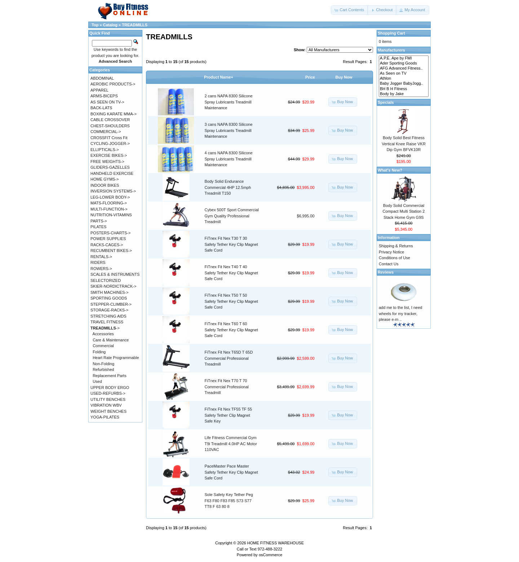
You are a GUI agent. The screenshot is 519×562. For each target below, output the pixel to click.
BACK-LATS (101, 108)
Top (95, 25)
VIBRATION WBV (106, 405)
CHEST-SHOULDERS (110, 126)
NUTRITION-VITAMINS (111, 215)
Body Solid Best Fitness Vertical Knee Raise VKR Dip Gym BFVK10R (404, 144)
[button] (349, 10)
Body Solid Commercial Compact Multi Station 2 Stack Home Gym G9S (404, 211)
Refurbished (103, 369)
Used (97, 381)
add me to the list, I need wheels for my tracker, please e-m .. (400, 313)
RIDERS (98, 262)
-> (105, 328)
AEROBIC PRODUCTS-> (112, 84)
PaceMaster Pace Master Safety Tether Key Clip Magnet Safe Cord (231, 472)
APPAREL (99, 90)
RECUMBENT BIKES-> (111, 250)
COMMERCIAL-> (105, 131)
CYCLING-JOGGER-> (110, 143)
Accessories (103, 334)
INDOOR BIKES (104, 185)
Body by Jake (403, 94)
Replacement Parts (110, 375)
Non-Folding (103, 364)
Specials (386, 102)
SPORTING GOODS (108, 298)
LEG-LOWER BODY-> (110, 197)
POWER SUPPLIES (108, 238)
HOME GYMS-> (104, 179)
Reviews (386, 272)
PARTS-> (98, 221)
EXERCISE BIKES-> (108, 155)
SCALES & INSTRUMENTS (114, 274)
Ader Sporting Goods (403, 63)
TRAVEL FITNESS (106, 322)
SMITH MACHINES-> (109, 292)
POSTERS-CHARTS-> (110, 233)
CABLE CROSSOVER (110, 120)
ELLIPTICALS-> (104, 149)
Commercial (103, 346)
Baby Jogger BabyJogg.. (403, 83)
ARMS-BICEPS (104, 96)
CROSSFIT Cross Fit (108, 138)
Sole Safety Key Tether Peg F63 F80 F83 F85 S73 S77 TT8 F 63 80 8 (229, 500)
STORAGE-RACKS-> (109, 310)
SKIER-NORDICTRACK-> (113, 286)
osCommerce (270, 555)
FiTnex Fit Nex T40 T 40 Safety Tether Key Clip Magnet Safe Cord (231, 273)
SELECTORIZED (105, 280)
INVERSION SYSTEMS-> (113, 191)
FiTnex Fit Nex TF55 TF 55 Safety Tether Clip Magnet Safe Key (228, 415)
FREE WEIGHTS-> (107, 161)
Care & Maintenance (111, 340)
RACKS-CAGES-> (106, 245)
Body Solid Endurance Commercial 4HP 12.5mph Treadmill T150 (228, 187)
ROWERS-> (101, 268)
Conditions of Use (394, 258)
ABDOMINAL (102, 78)
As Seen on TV (403, 73)
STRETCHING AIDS (108, 316)
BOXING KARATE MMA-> (113, 114)
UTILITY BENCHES (107, 399)
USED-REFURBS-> (107, 393)
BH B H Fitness (403, 89)
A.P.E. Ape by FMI (403, 58)
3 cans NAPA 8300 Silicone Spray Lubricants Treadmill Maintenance (229, 130)
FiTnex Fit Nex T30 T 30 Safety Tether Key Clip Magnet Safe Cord (231, 244)
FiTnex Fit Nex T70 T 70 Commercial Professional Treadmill (227, 387)
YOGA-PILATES (104, 417)
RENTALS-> (101, 257)
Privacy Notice (391, 252)
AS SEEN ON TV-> (107, 102)
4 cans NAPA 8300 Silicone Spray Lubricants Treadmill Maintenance (229, 159)
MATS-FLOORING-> (108, 203)
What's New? (390, 170)
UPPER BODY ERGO (109, 387)
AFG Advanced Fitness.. (403, 68)
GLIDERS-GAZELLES (110, 167)
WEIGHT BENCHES (108, 411)
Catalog (110, 25)
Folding (99, 352)
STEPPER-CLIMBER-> (111, 304)
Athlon (403, 78)
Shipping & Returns (396, 246)
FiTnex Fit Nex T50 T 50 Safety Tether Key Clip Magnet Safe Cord (231, 301)
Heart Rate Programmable (116, 357)
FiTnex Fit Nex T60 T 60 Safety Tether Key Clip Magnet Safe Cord (231, 330)
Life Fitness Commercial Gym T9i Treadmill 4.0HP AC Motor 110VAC (231, 443)
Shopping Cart (391, 33)
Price (310, 77)
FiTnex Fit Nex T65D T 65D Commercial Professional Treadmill (229, 358)
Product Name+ (218, 77)
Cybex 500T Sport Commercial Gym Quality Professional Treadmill (232, 216)
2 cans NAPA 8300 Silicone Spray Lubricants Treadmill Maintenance (229, 102)
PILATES (98, 227)
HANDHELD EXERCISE (111, 173)
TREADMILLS (134, 25)
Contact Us (388, 264)
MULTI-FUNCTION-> (109, 209)
